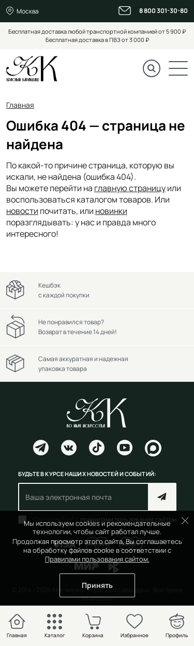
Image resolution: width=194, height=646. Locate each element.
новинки (111, 211)
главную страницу (130, 188)
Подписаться (162, 497)
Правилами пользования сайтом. (97, 559)
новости (22, 211)
